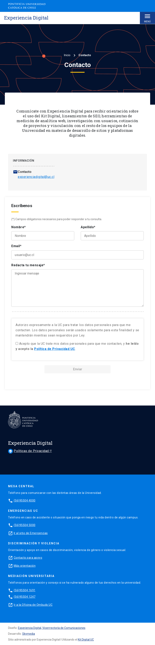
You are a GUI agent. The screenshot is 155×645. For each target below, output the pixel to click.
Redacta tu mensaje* (28, 265)
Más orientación (25, 565)
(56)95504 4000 (25, 500)
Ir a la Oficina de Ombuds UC (33, 604)
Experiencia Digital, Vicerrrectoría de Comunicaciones (51, 628)
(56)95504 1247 (25, 596)
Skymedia (28, 633)
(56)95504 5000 (25, 525)
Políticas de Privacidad (29, 451)
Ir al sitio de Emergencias (31, 533)
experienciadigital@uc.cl (36, 177)
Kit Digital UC (86, 639)
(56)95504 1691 (25, 590)
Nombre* (18, 227)
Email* (16, 246)
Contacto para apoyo (28, 557)
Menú (147, 18)
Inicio (67, 55)
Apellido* (88, 227)
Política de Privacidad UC (54, 349)
